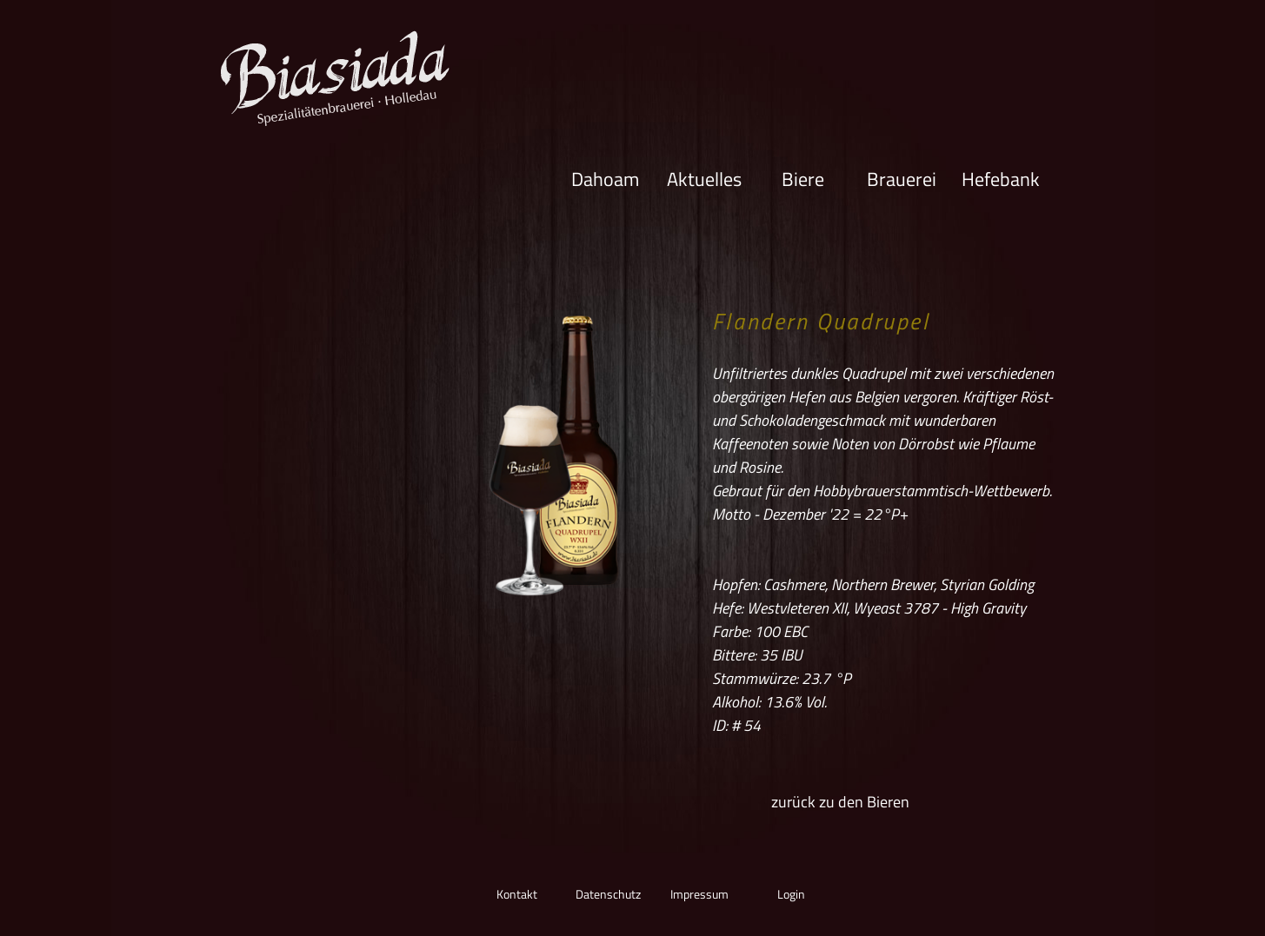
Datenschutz (608, 894)
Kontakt (516, 894)
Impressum (699, 894)
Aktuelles (704, 177)
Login (791, 894)
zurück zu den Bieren (840, 801)
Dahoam (605, 177)
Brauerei (901, 177)
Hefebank (1001, 177)
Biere (803, 177)
